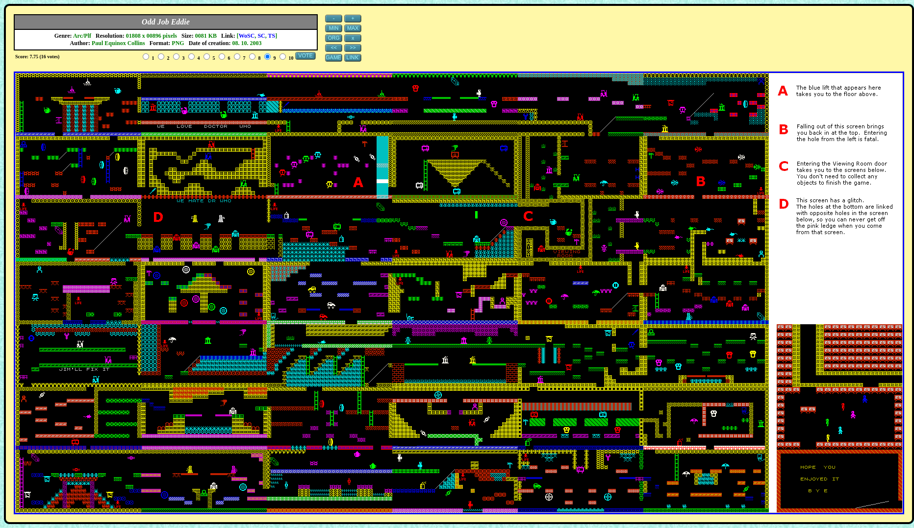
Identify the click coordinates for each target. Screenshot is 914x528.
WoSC (247, 35)
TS (272, 35)
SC (261, 35)
